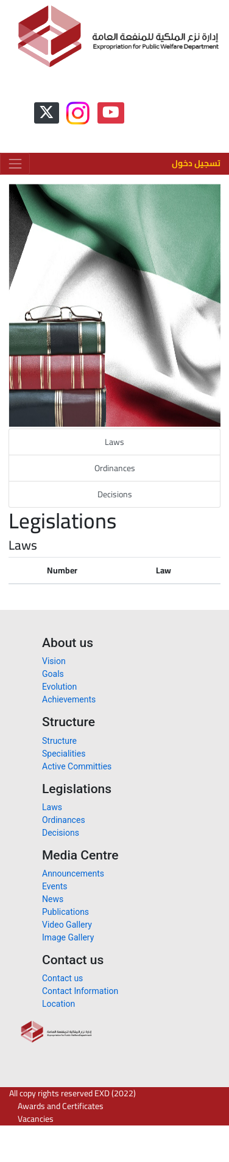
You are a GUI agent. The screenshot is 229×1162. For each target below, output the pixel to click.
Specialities (63, 753)
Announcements (73, 873)
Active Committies (76, 766)
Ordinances (114, 468)
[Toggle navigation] (15, 163)
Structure (59, 741)
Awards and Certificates (61, 1106)
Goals (53, 674)
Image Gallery (68, 937)
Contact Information (80, 991)
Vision (54, 661)
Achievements (69, 699)
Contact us (62, 978)
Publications (65, 912)
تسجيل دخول (196, 163)
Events (54, 886)
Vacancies (36, 1119)
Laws (114, 442)
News (52, 899)
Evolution (59, 686)
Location (58, 1004)
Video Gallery (67, 924)
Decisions (114, 494)
